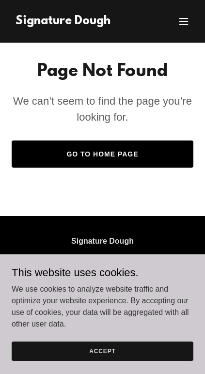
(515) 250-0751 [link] (153, 291)
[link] (63, 21)
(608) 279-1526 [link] (73, 291)
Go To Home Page (102, 154)
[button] (183, 21)
